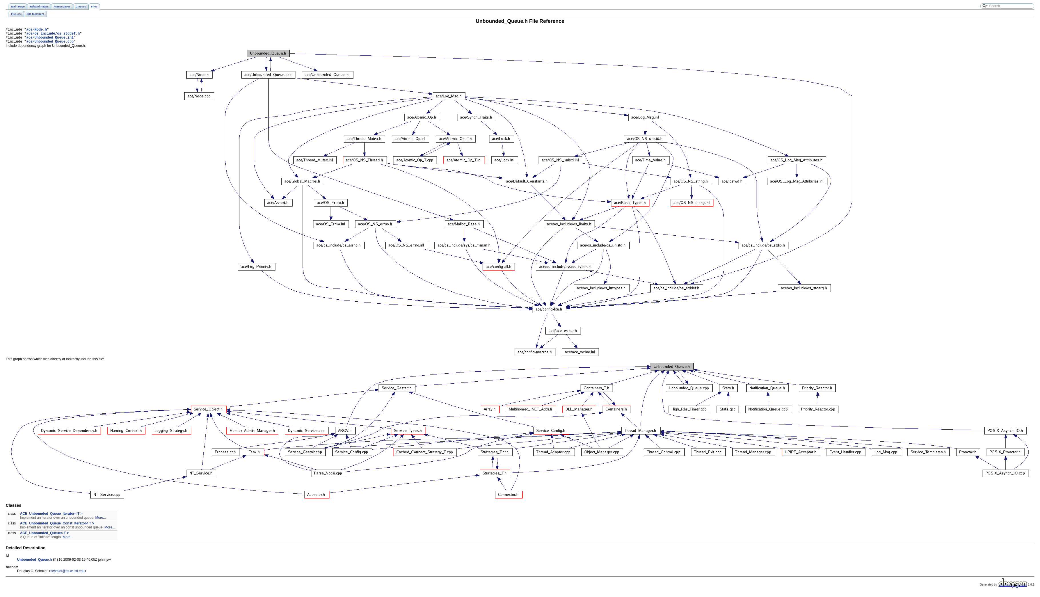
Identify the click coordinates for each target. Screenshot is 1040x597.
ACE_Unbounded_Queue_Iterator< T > (51, 517)
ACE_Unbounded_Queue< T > (44, 536)
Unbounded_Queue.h (34, 563)
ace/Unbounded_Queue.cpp (50, 44)
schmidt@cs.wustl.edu (67, 574)
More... (100, 521)
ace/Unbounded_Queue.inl (50, 39)
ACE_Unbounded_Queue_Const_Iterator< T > (57, 527)
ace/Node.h (36, 30)
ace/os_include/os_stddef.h (53, 35)
